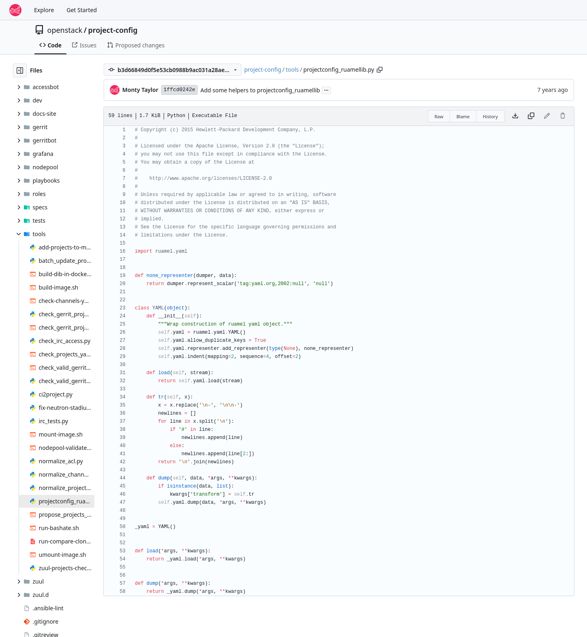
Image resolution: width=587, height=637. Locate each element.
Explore (44, 10)
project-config (112, 30)
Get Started (81, 10)
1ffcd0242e (179, 90)
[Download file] (515, 116)
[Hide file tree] (20, 70)
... (326, 89)
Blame (463, 116)
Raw (439, 116)
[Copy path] (379, 69)
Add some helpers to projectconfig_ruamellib (260, 90)
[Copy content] (531, 116)
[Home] (15, 10)
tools (292, 69)
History (490, 116)
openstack (65, 30)
